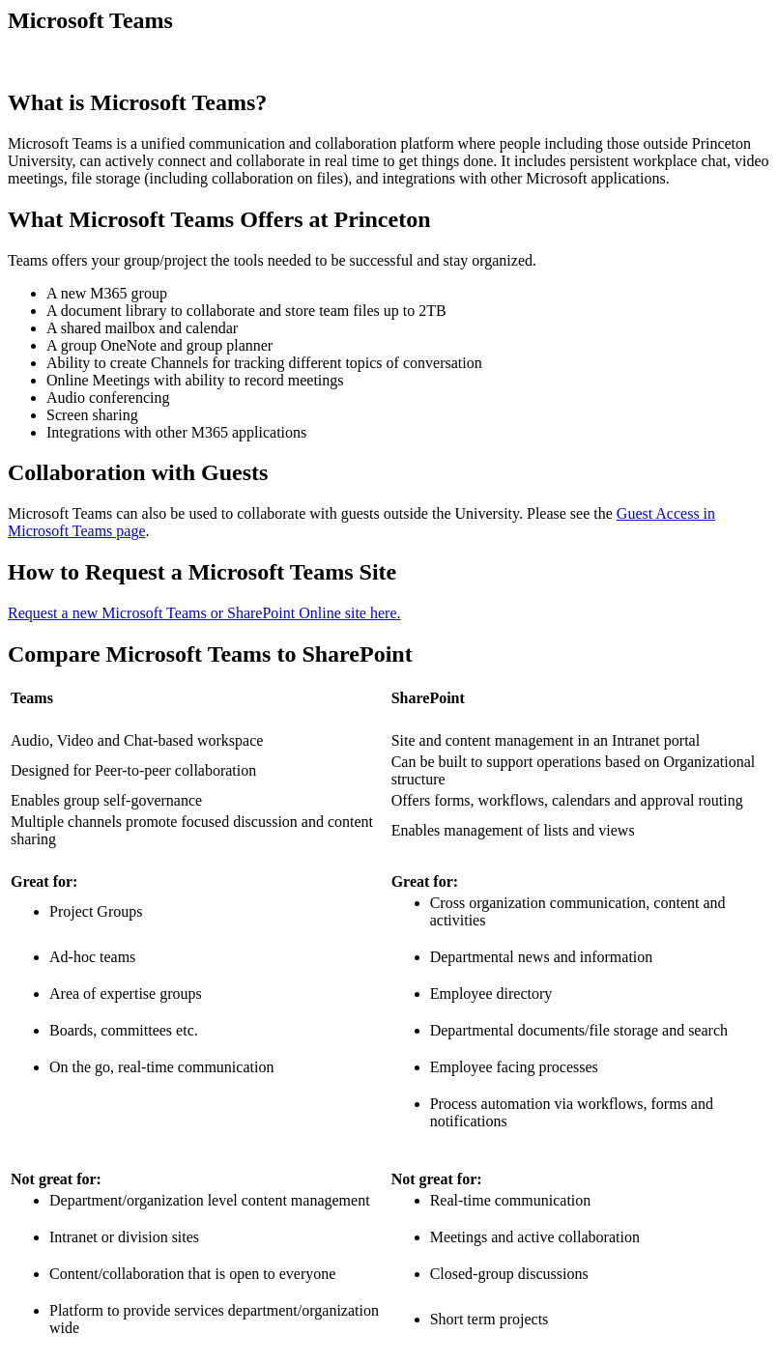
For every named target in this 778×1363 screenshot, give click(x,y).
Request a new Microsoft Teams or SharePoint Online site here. (204, 613)
